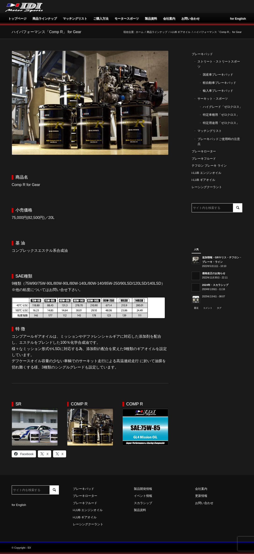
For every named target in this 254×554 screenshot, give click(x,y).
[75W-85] (145, 427)
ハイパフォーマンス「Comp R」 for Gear (46, 32)
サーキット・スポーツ (212, 98)
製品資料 (140, 510)
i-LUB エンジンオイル (206, 173)
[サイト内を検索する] (217, 207)
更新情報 (201, 496)
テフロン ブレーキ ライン (209, 165)
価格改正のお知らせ (213, 273)
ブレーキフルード (204, 158)
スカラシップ (143, 503)
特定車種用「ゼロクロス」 (221, 114)
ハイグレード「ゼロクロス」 (222, 107)
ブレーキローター (204, 151)
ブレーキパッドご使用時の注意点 (218, 141)
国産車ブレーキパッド (218, 74)
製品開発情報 (143, 489)
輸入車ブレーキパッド (218, 90)
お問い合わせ (204, 503)
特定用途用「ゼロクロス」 (221, 123)
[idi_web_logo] (24, 6)
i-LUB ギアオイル (203, 180)
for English (19, 505)
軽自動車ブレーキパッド (219, 82)
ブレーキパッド (202, 54)
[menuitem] (17, 19)
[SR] (35, 427)
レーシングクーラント (207, 187)
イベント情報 (143, 496)
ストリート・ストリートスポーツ (218, 64)
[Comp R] (90, 427)
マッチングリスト (209, 131)
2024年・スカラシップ (215, 285)
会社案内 (201, 489)
